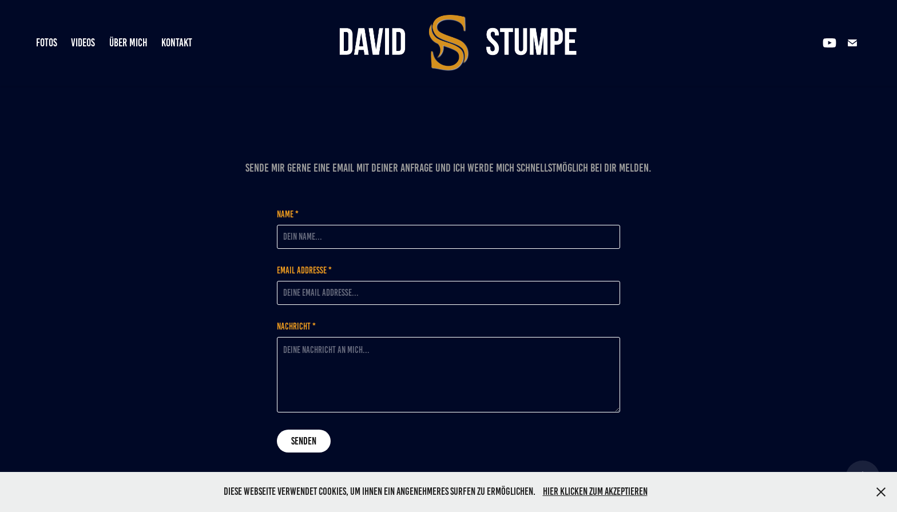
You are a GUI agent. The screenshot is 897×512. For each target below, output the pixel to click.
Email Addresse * (304, 270)
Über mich (128, 43)
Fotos (46, 43)
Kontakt (176, 43)
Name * (288, 214)
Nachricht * (296, 326)
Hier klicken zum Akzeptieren (595, 491)
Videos (83, 43)
